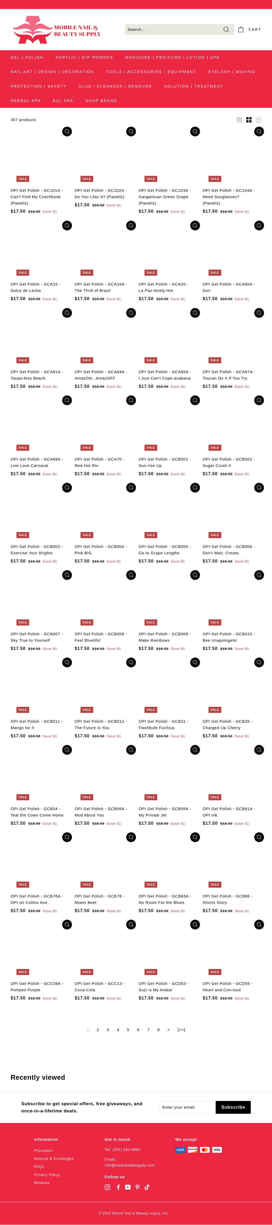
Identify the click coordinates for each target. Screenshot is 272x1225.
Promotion (43, 1151)
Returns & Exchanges (54, 1158)
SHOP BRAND (101, 101)
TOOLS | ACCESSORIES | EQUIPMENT (151, 72)
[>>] (181, 1030)
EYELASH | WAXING (231, 72)
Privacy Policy (47, 1175)
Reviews (41, 1183)
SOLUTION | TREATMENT (193, 86)
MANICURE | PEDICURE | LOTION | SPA (172, 57)
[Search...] (179, 29)
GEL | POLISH (27, 57)
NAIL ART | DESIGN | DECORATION (52, 72)
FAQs (39, 1167)
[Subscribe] (233, 1107)
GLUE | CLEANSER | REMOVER (115, 86)
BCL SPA (63, 101)
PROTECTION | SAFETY (39, 86)
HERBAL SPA (26, 101)
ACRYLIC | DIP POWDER (84, 57)
